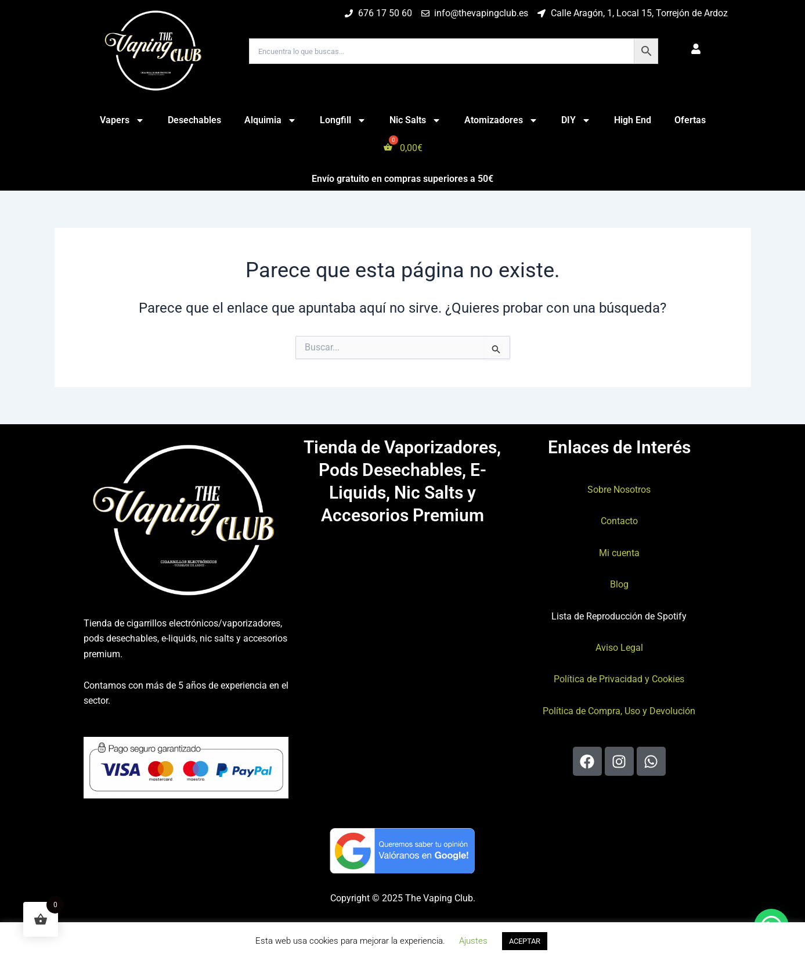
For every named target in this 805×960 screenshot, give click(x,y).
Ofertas (690, 120)
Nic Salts (415, 120)
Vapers (122, 120)
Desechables (194, 120)
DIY (576, 120)
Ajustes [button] (473, 941)
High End (632, 120)
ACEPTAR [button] (524, 941)
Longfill (343, 120)
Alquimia (270, 120)
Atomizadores (501, 120)
